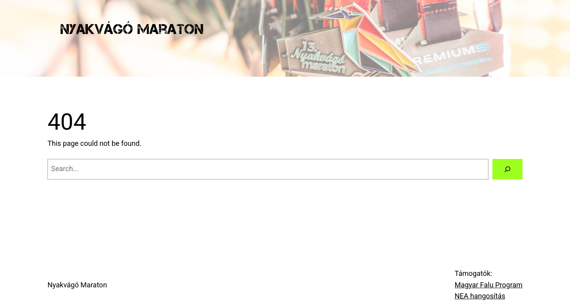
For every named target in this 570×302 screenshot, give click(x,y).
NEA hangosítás (479, 296)
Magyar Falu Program (488, 285)
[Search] (507, 169)
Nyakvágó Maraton (131, 29)
